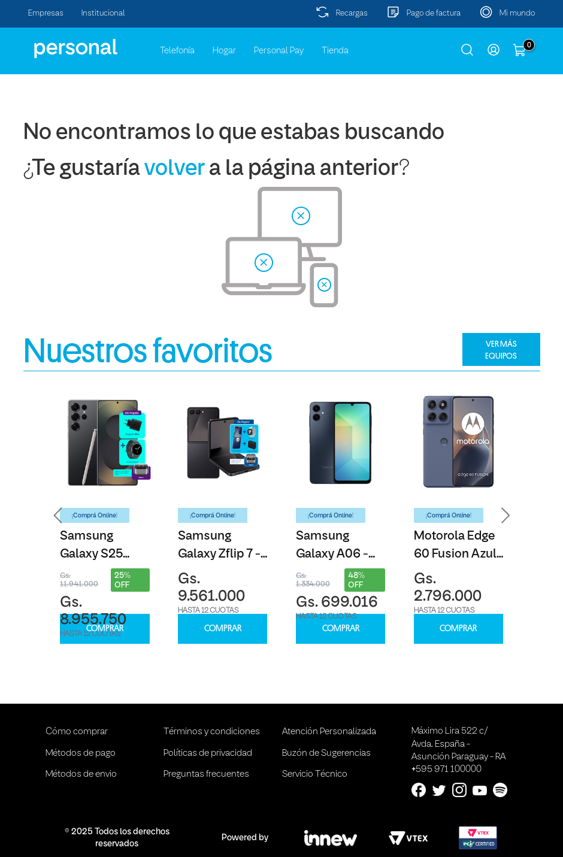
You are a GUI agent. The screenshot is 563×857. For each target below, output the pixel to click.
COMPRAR (104, 628)
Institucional (103, 13)
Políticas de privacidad (208, 753)
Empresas (45, 13)
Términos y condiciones (212, 732)
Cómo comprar (77, 732)
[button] (58, 515)
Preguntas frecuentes (206, 774)
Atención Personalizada (329, 732)
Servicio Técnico (314, 774)
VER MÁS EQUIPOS (501, 350)
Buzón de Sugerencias (326, 753)
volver (174, 169)
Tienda (335, 51)
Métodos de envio (81, 774)
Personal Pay (279, 51)
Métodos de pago (81, 753)
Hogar (224, 51)
